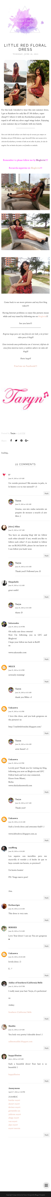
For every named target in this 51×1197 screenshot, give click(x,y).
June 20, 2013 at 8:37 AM (23, 803)
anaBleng (12, 847)
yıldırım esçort (14, 1114)
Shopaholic (13, 581)
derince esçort (14, 1107)
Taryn (18, 500)
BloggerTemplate (40, 1195)
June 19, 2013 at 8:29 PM (16, 763)
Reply (46, 493)
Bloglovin (35, 167)
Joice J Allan (14, 526)
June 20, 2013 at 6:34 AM (16, 909)
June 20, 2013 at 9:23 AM (16, 931)
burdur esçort (14, 1100)
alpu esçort (13, 1124)
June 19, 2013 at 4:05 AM (23, 504)
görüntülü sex (14, 1110)
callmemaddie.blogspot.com (20, 1041)
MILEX (11, 666)
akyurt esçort (14, 1103)
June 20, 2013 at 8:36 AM (23, 744)
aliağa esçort (13, 1117)
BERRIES (12, 927)
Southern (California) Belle (20, 1012)
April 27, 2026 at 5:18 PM (16, 1092)
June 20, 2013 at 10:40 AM (16, 957)
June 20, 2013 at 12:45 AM (16, 822)
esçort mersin (14, 1128)
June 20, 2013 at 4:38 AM (16, 851)
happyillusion (14, 1055)
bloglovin (42, 316)
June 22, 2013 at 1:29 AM (16, 1030)
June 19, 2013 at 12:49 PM (16, 627)
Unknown (13, 707)
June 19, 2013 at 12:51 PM (16, 670)
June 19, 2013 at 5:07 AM (16, 530)
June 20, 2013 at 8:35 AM (23, 567)
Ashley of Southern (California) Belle (25, 982)
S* (9, 474)
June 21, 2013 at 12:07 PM (16, 986)
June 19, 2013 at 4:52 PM (16, 711)
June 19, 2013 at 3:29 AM (16, 478)
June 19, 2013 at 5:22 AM (16, 585)
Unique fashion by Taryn (19, 1195)
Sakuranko (13, 623)
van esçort (12, 1121)
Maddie (12, 1026)
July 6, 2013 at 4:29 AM (16, 1059)
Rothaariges (14, 905)
